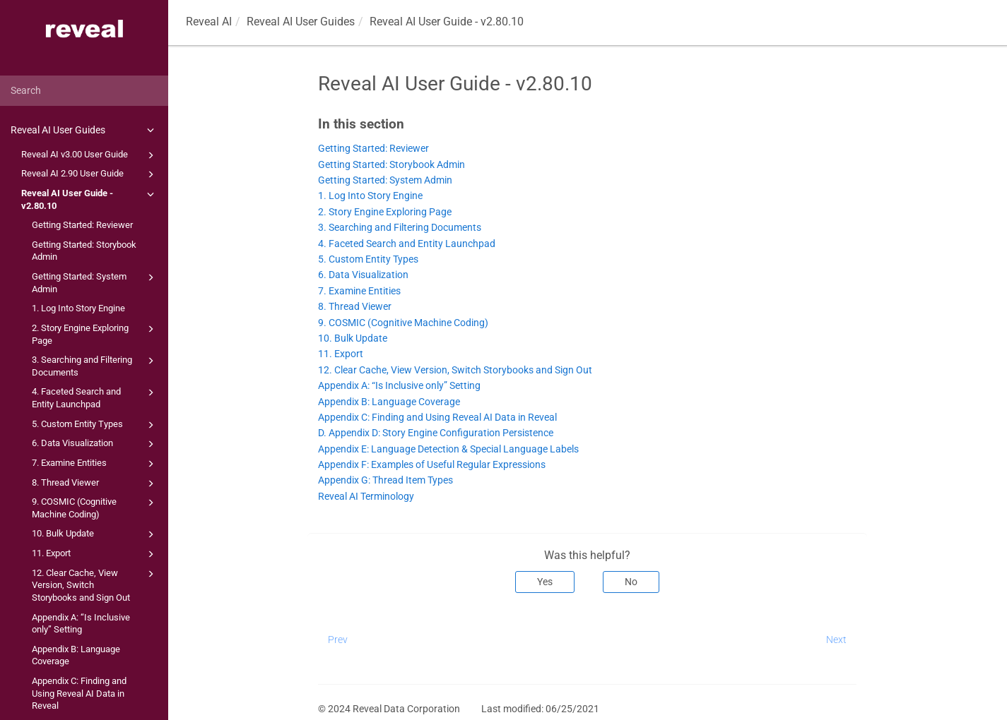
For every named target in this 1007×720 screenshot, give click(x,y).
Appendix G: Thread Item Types (385, 480)
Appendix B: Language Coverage (76, 655)
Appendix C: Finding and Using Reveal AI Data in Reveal (79, 693)
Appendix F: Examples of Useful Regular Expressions (432, 465)
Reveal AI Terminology (366, 497)
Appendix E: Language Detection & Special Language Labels (448, 449)
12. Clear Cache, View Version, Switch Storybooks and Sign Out (95, 584)
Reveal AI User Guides (84, 130)
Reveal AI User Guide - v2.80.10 (89, 198)
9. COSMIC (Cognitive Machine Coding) (95, 507)
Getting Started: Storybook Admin (84, 251)
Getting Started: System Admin (95, 282)
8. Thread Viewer (95, 483)
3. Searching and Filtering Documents (95, 365)
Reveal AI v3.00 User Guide (89, 155)
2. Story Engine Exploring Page (95, 333)
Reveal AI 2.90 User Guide (89, 174)
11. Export (95, 554)
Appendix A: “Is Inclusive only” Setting (81, 623)
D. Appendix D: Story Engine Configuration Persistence (435, 433)
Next (836, 639)
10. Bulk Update (95, 534)
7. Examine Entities (95, 464)
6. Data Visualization (95, 444)
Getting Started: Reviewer (82, 225)
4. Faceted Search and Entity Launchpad (95, 397)
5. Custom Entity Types (95, 425)
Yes (545, 581)
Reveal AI (209, 21)
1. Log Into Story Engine (78, 308)
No (631, 581)
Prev (338, 639)
